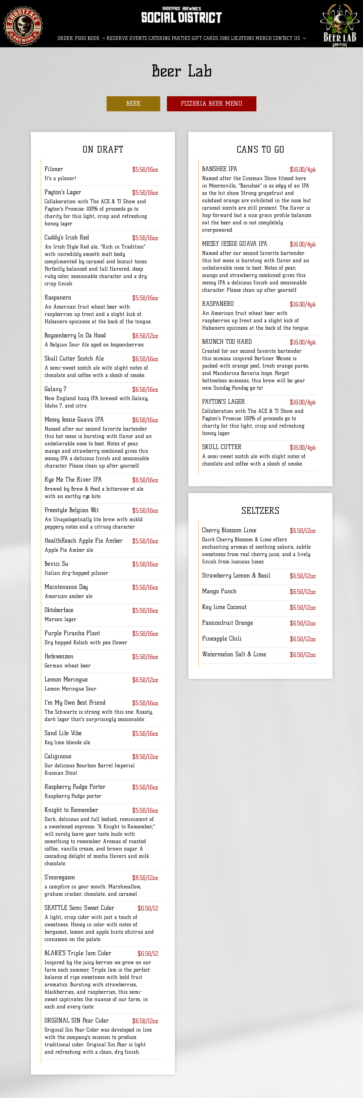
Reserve (117, 38)
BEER (96, 38)
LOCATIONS (242, 38)
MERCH (263, 38)
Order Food (72, 38)
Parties (181, 38)
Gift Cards (205, 38)
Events (138, 38)
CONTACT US (289, 38)
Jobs (225, 38)
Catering (159, 38)
